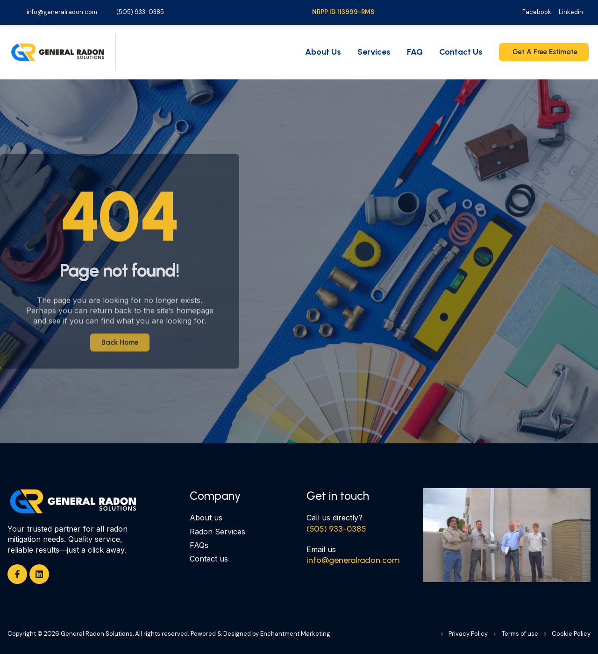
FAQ (415, 52)
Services (374, 52)
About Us (323, 52)
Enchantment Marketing (295, 634)
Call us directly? (334, 517)
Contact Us (461, 52)
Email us (321, 549)
